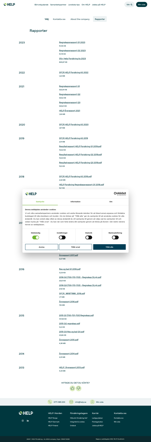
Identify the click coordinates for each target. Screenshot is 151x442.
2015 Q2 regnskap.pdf (69, 323)
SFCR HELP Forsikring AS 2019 (73, 138)
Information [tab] (75, 202)
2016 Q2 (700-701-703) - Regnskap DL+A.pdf (80, 277)
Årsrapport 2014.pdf (68, 353)
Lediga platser (97, 418)
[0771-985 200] (56, 402)
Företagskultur (97, 421)
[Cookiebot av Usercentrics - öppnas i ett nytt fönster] (115, 193)
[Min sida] (96, 402)
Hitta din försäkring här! (78, 418)
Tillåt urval (75, 247)
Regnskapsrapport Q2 (69, 94)
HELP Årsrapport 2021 (69, 110)
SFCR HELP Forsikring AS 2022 (73, 72)
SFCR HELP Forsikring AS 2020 (73, 124)
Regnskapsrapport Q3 (69, 102)
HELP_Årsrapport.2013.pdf (72, 367)
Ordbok (73, 425)
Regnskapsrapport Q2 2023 (72, 50)
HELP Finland (53, 425)
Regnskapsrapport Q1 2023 (72, 42)
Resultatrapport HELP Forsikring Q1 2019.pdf (80, 146)
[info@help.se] (77, 402)
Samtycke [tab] (40, 202)
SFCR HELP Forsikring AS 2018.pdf (75, 176)
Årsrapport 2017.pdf (68, 255)
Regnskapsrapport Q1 (69, 86)
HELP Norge (52, 418)
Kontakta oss (59, 19)
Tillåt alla (109, 247)
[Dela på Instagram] (22, 420)
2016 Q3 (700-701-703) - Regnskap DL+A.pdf (80, 285)
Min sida (141, 4)
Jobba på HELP (97, 425)
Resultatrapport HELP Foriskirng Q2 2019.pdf (80, 154)
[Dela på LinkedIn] (27, 420)
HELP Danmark (53, 421)
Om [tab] (110, 202)
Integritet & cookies (77, 421)
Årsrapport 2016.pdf (68, 301)
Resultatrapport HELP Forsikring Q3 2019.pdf (80, 162)
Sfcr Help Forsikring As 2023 (72, 58)
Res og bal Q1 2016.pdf (69, 268)
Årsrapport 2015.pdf (68, 339)
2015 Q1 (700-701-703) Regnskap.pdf (76, 315)
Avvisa (41, 247)
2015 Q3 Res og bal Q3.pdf (71, 331)
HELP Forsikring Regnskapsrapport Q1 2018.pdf (81, 184)
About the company (80, 19)
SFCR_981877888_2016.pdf (72, 293)
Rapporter (100, 19)
